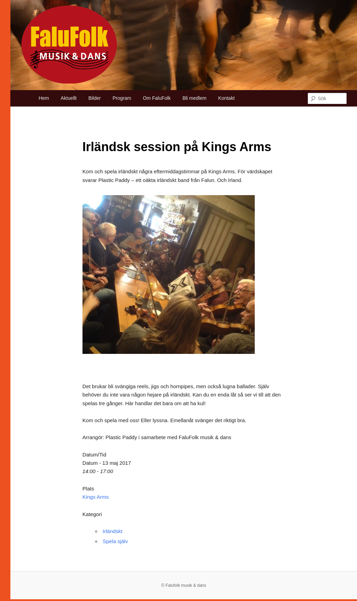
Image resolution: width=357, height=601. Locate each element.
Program (122, 98)
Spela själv (115, 541)
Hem (44, 98)
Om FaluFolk (157, 98)
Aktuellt (69, 98)
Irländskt (112, 531)
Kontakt (226, 98)
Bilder (94, 98)
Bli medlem (194, 98)
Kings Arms (95, 497)
